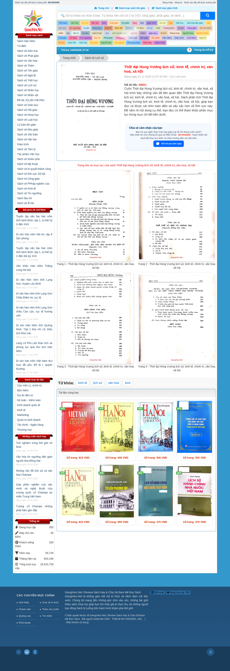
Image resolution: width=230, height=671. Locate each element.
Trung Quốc (169, 28)
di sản (181, 28)
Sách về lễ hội (25, 203)
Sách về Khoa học (28, 114)
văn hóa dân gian (195, 23)
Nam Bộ (119, 28)
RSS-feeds (25, 622)
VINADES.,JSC (133, 618)
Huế (158, 28)
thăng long (174, 33)
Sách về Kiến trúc (27, 50)
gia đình (140, 28)
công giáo (191, 28)
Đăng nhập (168, 2)
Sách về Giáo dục (27, 104)
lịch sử (85, 23)
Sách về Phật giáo (28, 55)
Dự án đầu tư (25, 395)
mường (129, 28)
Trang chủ (102, 8)
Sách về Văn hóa (27, 60)
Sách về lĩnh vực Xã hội (31, 173)
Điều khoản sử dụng (77, 622)
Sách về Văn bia (27, 139)
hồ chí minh (205, 28)
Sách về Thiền (25, 65)
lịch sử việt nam (120, 33)
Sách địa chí (24, 198)
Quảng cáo (25, 615)
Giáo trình (23, 144)
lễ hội (149, 28)
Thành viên (25, 609)
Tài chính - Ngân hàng (30, 424)
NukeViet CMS (102, 618)
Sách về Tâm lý (26, 149)
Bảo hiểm (23, 390)
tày (68, 33)
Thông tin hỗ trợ (203, 49)
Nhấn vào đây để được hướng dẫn (200, 2)
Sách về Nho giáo (27, 129)
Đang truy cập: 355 (178, 592)
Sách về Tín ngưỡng (29, 193)
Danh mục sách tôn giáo (130, 8)
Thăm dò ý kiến (50, 609)
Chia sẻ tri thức (50, 602)
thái (142, 23)
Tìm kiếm (47, 615)
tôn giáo (125, 23)
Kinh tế (21, 410)
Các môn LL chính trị (29, 385)
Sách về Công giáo (28, 178)
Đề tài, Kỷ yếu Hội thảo (30, 100)
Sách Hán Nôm (26, 41)
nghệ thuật (97, 33)
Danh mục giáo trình (165, 8)
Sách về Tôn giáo (27, 70)
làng (135, 23)
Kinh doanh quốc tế (28, 405)
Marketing (23, 414)
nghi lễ (134, 33)
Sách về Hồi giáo (27, 109)
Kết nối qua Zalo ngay (168, 144)
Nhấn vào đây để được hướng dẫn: (37, 2)
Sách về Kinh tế (26, 188)
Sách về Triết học (27, 80)
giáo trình (151, 23)
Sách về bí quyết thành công (34, 168)
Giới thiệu (24, 602)
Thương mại (24, 429)
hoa (170, 23)
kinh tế (108, 28)
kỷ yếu (85, 33)
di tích (163, 33)
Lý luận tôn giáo (26, 124)
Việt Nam (63, 23)
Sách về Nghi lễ (26, 75)
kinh (104, 23)
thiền (61, 33)
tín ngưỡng (75, 28)
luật (208, 23)
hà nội (162, 23)
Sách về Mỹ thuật (27, 163)
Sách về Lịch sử (26, 85)
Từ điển (21, 45)
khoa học (97, 28)
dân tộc (95, 23)
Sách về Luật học (27, 119)
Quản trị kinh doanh (28, 419)
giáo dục (153, 33)
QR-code (157, 592)
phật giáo (114, 23)
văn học (62, 28)
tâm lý (76, 33)
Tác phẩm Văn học (28, 154)
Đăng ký (178, 2)
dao (107, 33)
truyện (86, 28)
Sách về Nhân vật (27, 95)
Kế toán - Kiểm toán (29, 400)
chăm (142, 33)
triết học (179, 23)
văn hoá (74, 23)
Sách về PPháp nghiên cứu (33, 183)
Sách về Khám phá (28, 159)
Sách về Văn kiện (27, 134)
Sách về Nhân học (28, 90)
